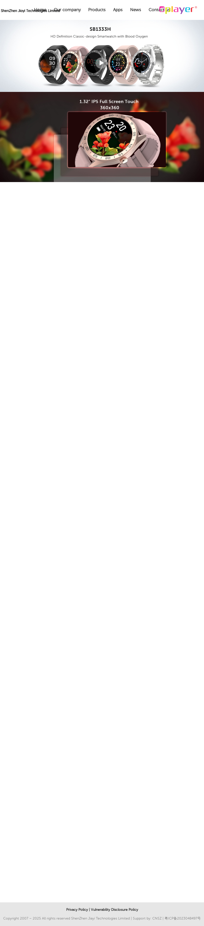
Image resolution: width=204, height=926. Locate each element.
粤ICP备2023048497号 (183, 918)
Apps (118, 9)
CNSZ (157, 918)
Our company (67, 9)
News (135, 9)
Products (97, 9)
